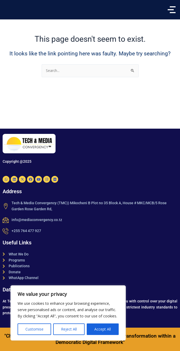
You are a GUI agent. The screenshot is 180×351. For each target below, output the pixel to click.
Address (12, 191)
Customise (34, 329)
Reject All (69, 329)
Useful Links (17, 242)
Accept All (102, 329)
